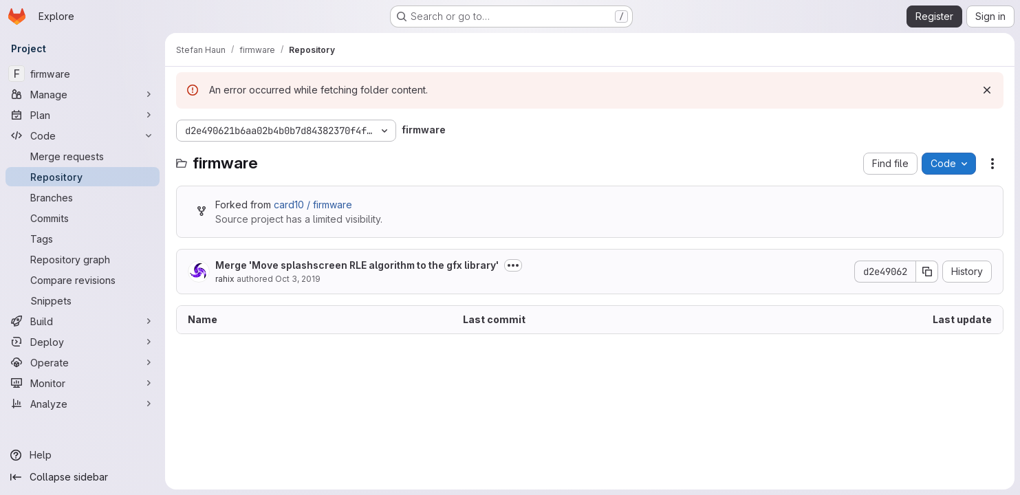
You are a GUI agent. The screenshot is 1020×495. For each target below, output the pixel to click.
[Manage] (83, 94)
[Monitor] (83, 383)
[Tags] (83, 238)
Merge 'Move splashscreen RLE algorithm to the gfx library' (357, 265)
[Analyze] (83, 403)
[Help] (83, 455)
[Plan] (83, 114)
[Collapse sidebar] (83, 477)
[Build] (83, 321)
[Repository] (83, 176)
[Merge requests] (83, 156)
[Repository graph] (83, 259)
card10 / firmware (313, 204)
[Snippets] (83, 300)
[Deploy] (83, 341)
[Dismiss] (987, 90)
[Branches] (83, 197)
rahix (225, 279)
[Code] (83, 135)
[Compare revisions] (83, 279)
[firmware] (83, 73)
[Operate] (83, 362)
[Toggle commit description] (513, 265)
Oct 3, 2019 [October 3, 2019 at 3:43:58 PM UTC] (298, 279)
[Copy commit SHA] (927, 272)
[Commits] (83, 218)
